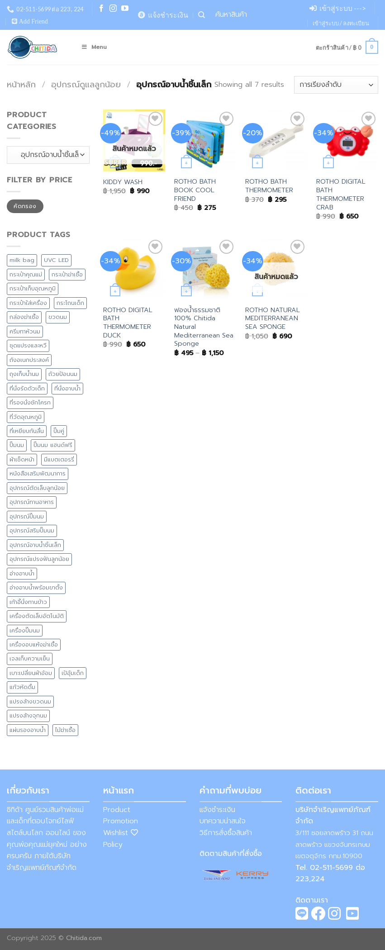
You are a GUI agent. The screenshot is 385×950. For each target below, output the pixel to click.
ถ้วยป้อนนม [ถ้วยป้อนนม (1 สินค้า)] (62, 374)
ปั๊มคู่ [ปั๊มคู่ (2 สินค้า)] (58, 431)
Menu (94, 47)
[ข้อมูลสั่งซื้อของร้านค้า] (336, 85)
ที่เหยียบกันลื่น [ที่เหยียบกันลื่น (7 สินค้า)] (27, 431)
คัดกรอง (25, 206)
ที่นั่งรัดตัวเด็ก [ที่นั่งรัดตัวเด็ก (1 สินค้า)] (27, 388)
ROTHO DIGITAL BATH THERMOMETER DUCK (127, 323)
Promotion (120, 821)
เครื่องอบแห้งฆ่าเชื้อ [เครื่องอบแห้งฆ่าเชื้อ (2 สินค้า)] (34, 644)
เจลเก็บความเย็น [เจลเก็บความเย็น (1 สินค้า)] (30, 658)
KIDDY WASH (123, 182)
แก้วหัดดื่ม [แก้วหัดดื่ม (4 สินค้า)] (22, 687)
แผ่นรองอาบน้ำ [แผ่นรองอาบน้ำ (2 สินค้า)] (28, 730)
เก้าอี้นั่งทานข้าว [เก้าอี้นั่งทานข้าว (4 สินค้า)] (28, 602)
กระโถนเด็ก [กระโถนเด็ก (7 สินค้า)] (70, 303)
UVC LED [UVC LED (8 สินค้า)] (56, 260)
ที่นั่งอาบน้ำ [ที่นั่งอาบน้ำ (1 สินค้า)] (67, 388)
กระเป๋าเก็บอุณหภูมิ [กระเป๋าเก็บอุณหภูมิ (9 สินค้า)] (33, 288)
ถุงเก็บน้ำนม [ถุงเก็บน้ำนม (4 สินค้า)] (24, 374)
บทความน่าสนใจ (223, 821)
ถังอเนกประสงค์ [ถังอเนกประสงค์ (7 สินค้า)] (29, 360)
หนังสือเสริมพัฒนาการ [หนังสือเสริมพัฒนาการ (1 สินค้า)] (38, 473)
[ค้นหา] (201, 15)
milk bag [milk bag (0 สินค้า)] (22, 260)
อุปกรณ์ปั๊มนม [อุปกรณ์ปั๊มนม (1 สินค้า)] (27, 516)
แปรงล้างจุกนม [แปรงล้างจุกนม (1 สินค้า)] (28, 715)
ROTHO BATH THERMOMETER (269, 185)
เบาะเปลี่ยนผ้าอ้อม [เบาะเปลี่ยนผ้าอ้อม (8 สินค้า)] (31, 673)
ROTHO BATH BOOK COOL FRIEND (195, 190)
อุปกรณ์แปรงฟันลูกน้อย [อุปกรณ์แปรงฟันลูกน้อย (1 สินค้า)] (39, 559)
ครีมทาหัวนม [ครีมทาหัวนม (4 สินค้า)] (25, 331)
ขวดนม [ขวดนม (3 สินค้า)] (57, 317)
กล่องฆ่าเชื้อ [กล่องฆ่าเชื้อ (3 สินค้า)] (24, 317)
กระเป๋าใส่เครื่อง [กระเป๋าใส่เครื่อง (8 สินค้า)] (28, 303)
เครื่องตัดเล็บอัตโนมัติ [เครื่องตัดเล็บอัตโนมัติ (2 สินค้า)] (37, 616)
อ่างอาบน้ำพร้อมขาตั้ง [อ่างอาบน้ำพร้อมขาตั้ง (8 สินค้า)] (36, 587)
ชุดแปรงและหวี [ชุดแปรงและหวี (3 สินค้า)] (28, 345)
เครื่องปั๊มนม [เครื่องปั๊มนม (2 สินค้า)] (25, 630)
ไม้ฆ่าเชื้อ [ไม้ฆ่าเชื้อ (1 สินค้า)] (65, 730)
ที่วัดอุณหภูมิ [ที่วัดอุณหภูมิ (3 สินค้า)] (26, 417)
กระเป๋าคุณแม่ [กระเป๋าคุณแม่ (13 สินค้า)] (26, 274)
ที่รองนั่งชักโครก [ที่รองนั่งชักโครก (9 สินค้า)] (30, 402)
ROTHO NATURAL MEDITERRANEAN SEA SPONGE (272, 318)
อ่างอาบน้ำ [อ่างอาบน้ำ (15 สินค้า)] (22, 573)
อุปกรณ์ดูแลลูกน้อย (86, 84)
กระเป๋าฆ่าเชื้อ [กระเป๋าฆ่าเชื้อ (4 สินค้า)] (67, 274)
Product (116, 809)
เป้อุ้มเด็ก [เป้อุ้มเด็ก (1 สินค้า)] (73, 673)
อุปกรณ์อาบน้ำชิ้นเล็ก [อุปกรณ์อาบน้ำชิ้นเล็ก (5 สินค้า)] (35, 545)
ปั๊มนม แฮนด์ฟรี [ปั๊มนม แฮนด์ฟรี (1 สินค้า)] (52, 445)
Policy (113, 844)
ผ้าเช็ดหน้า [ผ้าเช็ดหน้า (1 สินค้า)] (22, 459)
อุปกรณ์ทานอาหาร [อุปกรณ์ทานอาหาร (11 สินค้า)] (32, 502)
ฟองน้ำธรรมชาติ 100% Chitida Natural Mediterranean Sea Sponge (203, 327)
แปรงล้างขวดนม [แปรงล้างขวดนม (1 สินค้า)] (30, 701)
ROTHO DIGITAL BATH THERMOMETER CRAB (341, 194)
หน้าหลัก (21, 84)
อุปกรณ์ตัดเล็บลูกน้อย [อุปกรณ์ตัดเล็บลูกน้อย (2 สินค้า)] (37, 488)
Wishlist (120, 832)
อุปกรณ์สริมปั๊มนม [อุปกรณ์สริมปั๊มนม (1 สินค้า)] (32, 530)
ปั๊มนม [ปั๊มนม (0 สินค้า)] (17, 445)
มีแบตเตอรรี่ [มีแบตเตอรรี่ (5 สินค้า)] (59, 459)
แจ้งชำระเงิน (217, 809)
